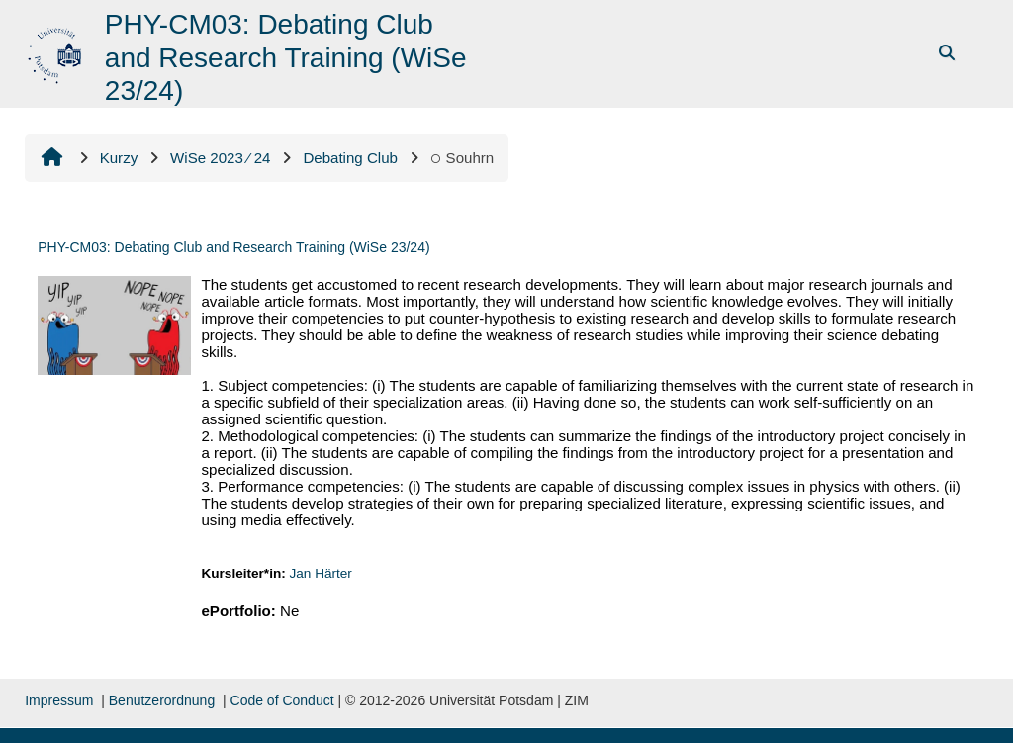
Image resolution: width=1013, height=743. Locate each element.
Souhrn (462, 157)
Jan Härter (321, 573)
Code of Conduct (282, 700)
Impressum (59, 700)
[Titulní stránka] (57, 52)
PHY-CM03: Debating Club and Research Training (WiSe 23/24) (233, 247)
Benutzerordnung (162, 700)
